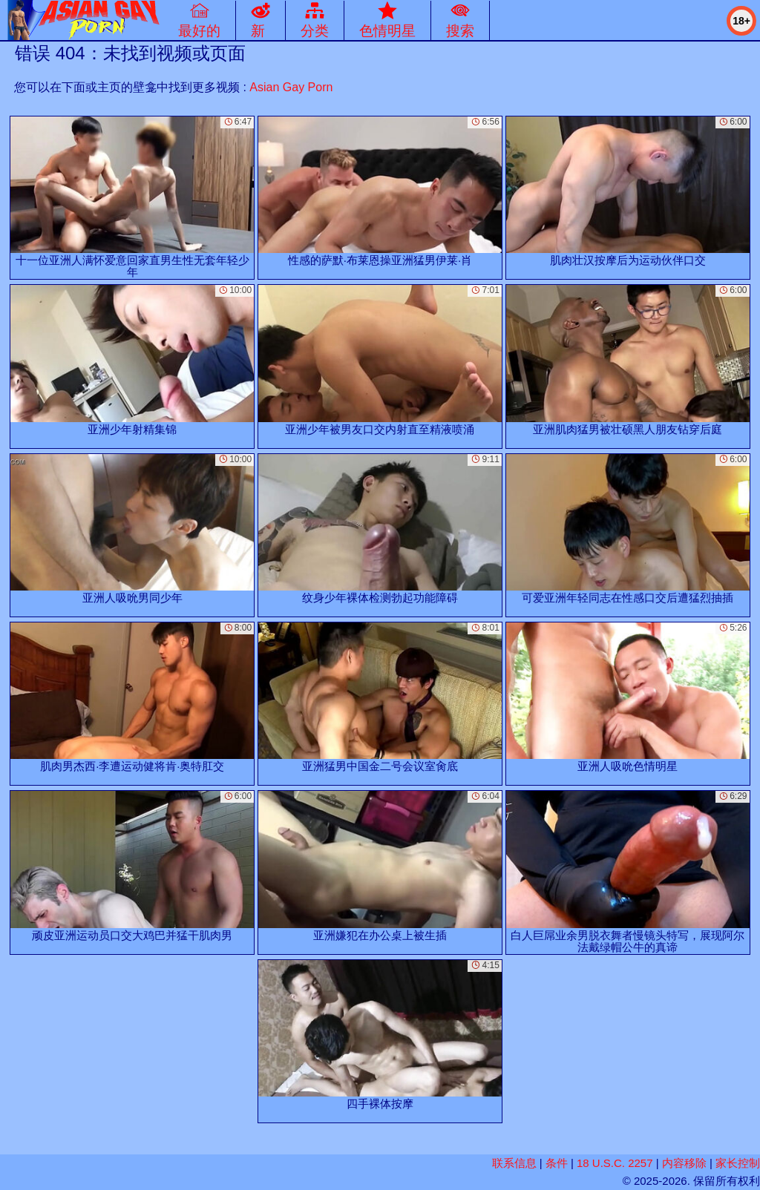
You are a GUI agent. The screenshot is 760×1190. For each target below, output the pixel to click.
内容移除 (684, 1163)
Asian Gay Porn (290, 87)
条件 (557, 1163)
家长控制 (737, 1163)
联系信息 (514, 1163)
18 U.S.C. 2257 (615, 1163)
